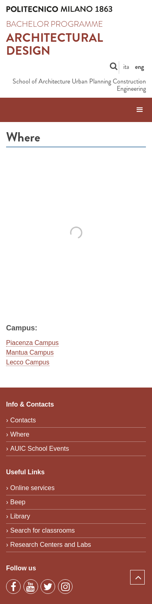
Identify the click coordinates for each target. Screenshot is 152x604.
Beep (17, 502)
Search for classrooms (42, 530)
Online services (32, 487)
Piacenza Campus (32, 342)
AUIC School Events (39, 448)
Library (20, 516)
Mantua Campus (30, 352)
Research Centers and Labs (50, 544)
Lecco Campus (27, 362)
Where (19, 434)
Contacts (23, 420)
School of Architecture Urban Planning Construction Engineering (79, 85)
